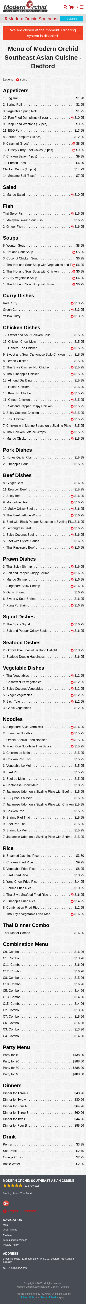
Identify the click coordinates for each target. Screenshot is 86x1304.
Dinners (12, 1085)
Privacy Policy (11, 1244)
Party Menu (16, 1047)
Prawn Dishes (19, 559)
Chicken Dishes (21, 327)
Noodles (13, 719)
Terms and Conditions (15, 1239)
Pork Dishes (17, 450)
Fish (8, 206)
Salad (9, 187)
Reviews (7, 1235)
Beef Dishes (17, 475)
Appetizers (16, 90)
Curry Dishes (18, 295)
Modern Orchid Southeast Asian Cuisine (38, 1180)
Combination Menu (25, 944)
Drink (9, 1136)
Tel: (15, 1268)
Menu (6, 1224)
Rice (8, 848)
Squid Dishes (19, 616)
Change (72, 19)
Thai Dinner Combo (26, 925)
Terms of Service (49, 1297)
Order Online (10, 1229)
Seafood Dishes (22, 642)
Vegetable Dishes (23, 668)
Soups (10, 238)
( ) (73, 7)
